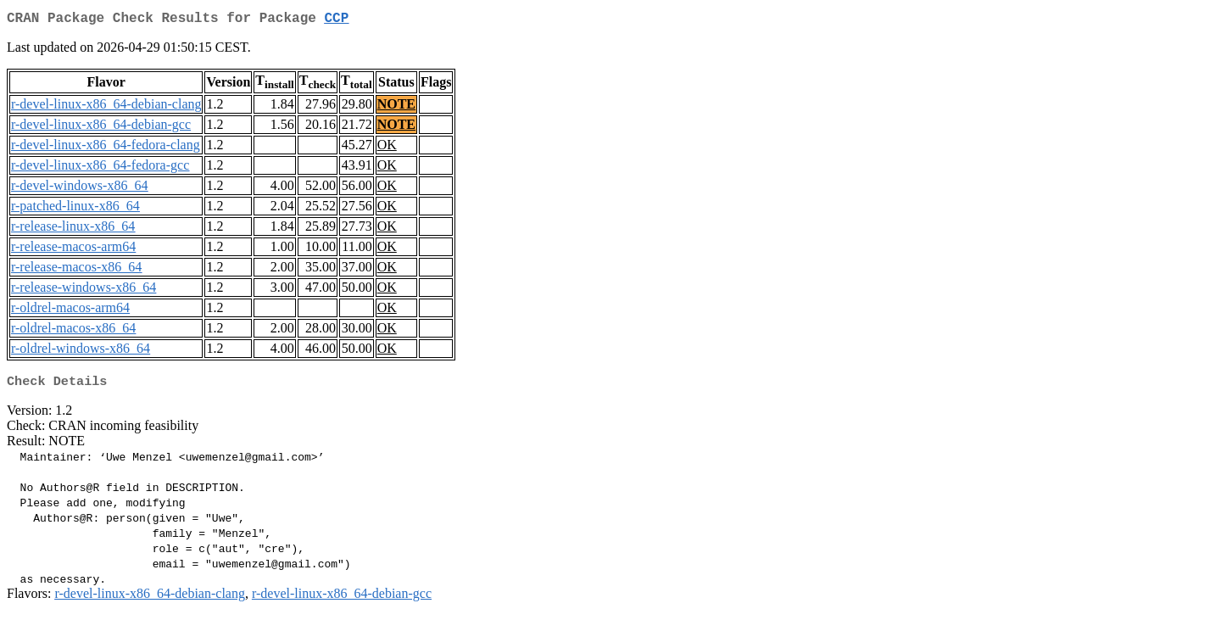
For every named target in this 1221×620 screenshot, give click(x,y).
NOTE (396, 107)
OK (387, 148)
